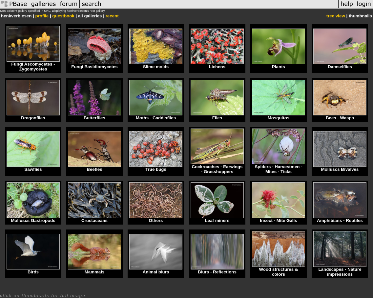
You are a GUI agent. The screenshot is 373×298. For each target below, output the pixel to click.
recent (112, 15)
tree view (335, 15)
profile (42, 15)
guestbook (63, 15)
